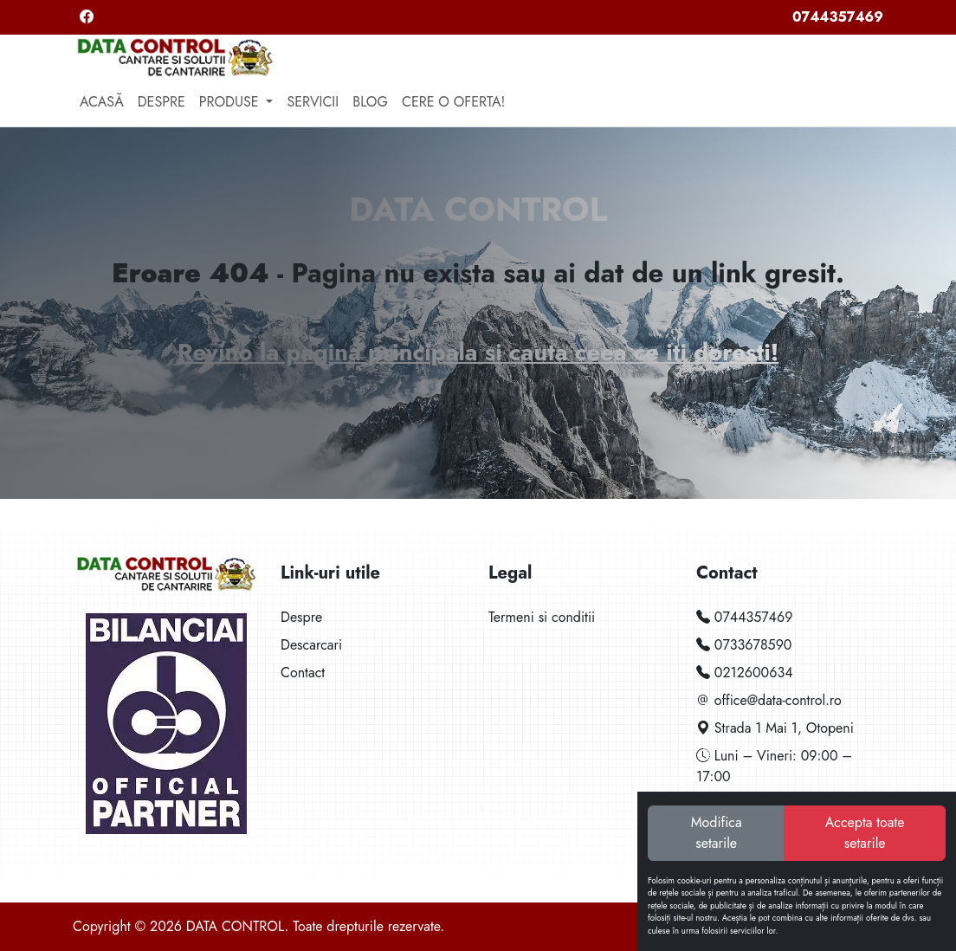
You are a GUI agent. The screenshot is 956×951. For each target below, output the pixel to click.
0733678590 (743, 645)
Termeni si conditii (541, 617)
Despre (161, 102)
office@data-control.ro (769, 700)
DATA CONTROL (478, 209)
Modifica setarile (716, 832)
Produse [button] (231, 102)
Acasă (102, 102)
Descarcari (311, 645)
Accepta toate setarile (865, 832)
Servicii (313, 102)
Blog (370, 102)
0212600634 (744, 673)
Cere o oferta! (453, 102)
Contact (303, 673)
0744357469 (837, 17)
